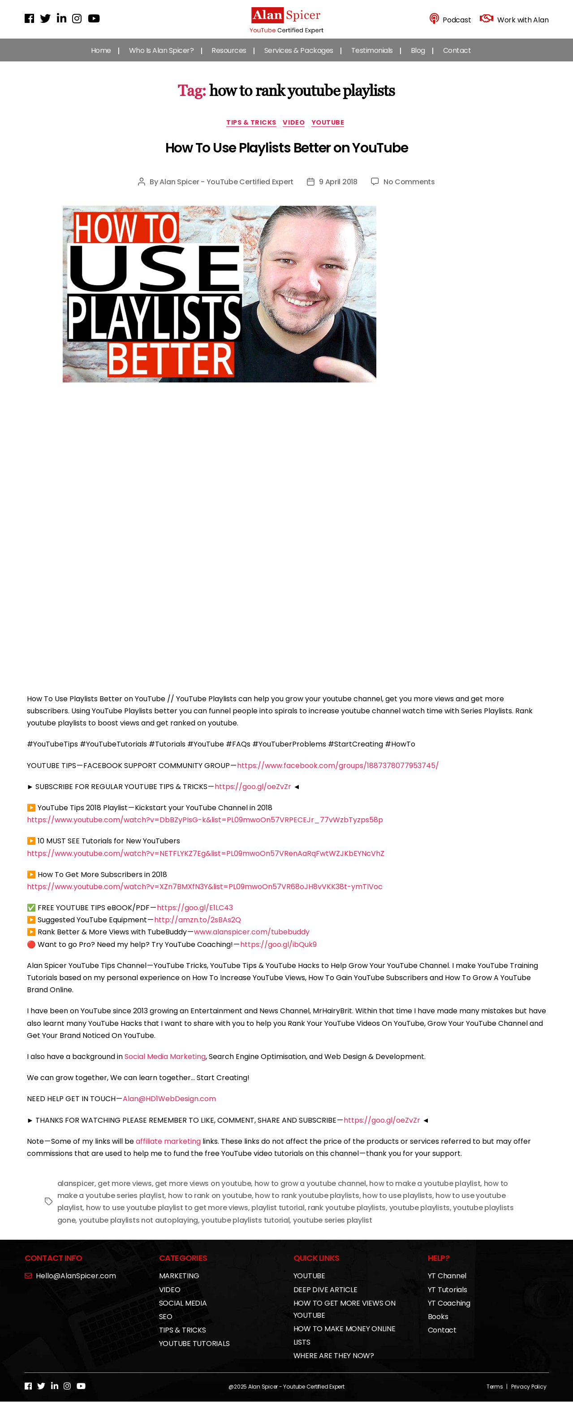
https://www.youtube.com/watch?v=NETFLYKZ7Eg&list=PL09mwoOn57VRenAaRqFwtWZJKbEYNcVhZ (205, 862)
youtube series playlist (332, 1229)
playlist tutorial (277, 1217)
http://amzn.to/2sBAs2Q (197, 929)
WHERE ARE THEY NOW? (333, 1365)
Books (438, 1326)
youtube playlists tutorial (245, 1229)
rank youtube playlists (347, 1217)
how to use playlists (397, 1205)
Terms (495, 1396)
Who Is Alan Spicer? (161, 58)
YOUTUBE (333, 131)
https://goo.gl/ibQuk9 (278, 954)
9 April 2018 (338, 191)
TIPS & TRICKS (249, 131)
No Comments (409, 191)
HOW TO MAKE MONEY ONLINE (344, 1338)
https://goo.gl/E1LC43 (195, 917)
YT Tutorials (447, 1299)
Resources (228, 58)
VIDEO (296, 131)
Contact (457, 58)
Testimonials (372, 58)
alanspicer (76, 1193)
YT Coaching (449, 1312)
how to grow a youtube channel (310, 1193)
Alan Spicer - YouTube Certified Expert (226, 191)
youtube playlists (419, 1217)
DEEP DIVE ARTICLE (325, 1299)
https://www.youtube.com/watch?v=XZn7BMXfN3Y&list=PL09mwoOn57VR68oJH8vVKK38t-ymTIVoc (205, 896)
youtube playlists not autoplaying (138, 1229)
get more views (124, 1193)
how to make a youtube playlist (424, 1193)
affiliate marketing (168, 1151)
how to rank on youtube (210, 1205)
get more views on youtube (203, 1193)
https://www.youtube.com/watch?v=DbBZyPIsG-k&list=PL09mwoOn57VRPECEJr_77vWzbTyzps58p (205, 829)
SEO (165, 1326)
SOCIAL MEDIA (183, 1312)
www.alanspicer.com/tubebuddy (252, 941)
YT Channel (447, 1285)
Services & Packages (298, 58)
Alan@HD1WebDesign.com (169, 1108)
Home (101, 58)
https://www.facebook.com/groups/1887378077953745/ (338, 775)
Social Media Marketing (165, 1066)
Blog (418, 58)
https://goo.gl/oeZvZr (253, 796)
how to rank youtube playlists (307, 1205)
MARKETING (179, 1285)
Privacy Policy (529, 1396)
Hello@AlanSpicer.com (70, 1285)
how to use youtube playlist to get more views (167, 1217)
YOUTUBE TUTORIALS (194, 1353)
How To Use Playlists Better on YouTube (286, 157)
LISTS (301, 1351)
